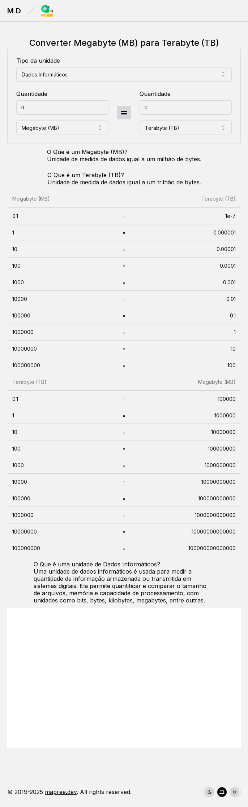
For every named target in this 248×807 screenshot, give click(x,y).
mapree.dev (61, 791)
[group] (222, 792)
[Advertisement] (124, 678)
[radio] (209, 792)
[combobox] (124, 74)
